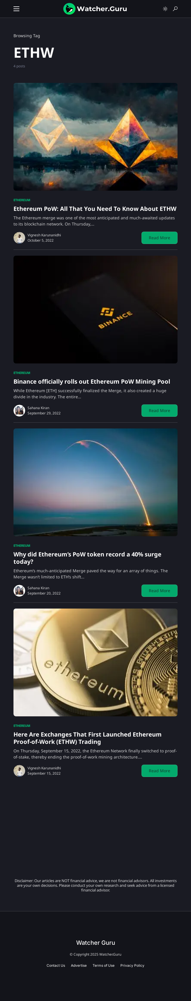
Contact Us (56, 965)
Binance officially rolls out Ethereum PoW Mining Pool (91, 381)
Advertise (79, 965)
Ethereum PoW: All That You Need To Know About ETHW (94, 208)
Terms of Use (104, 965)
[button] (16, 8)
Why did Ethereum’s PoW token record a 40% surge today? (87, 558)
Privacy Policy (132, 965)
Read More (159, 237)
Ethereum (21, 200)
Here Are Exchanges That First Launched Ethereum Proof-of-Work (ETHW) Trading (87, 738)
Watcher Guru (95, 942)
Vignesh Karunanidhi (44, 235)
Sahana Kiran (38, 407)
